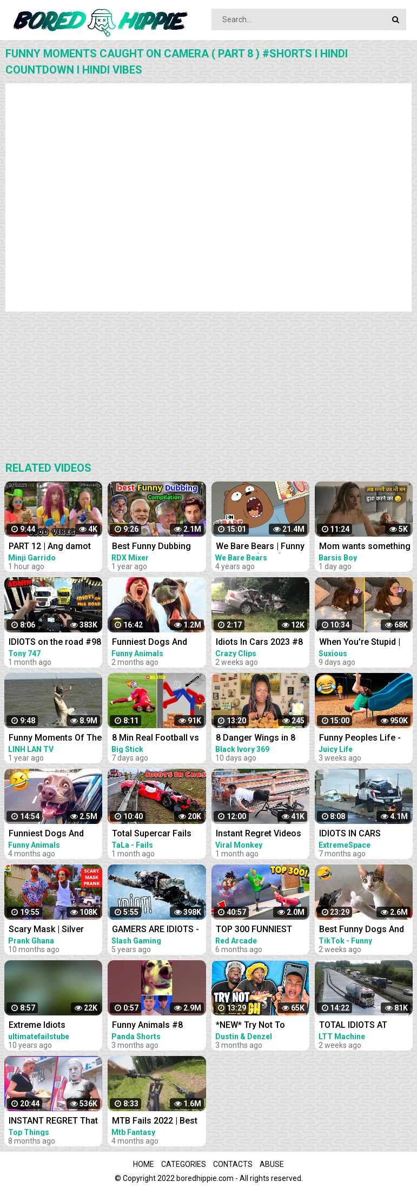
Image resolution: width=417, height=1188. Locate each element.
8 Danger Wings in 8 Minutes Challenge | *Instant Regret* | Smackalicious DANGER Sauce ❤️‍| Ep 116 (263, 738)
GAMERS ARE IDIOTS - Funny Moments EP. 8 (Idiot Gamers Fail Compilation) (155, 930)
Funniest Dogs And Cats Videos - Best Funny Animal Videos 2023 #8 (153, 643)
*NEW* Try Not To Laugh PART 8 (250, 1026)
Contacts (233, 1164)
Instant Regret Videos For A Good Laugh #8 (258, 834)
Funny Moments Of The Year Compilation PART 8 (55, 738)
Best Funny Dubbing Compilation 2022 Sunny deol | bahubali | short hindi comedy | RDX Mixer (156, 547)
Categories (183, 1164)
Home (143, 1164)
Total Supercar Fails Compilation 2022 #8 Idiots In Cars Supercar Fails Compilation (157, 834)
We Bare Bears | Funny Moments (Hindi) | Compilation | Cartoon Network (260, 547)
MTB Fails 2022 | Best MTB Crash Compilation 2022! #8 (159, 1122)
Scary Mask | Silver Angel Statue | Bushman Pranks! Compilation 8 (56, 930)
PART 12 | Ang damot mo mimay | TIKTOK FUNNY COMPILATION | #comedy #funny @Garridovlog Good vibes (54, 547)
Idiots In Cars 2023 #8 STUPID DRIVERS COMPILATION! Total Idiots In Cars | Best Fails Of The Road (259, 643)
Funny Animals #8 (147, 1025)
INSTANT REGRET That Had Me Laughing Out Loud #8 (53, 1122)
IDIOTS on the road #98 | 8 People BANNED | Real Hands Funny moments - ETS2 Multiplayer (55, 643)
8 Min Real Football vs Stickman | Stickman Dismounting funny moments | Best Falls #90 (155, 738)
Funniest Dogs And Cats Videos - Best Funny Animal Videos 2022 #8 (50, 834)
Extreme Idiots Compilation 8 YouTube (55, 1026)
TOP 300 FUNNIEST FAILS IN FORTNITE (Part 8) (254, 930)
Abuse (272, 1164)
